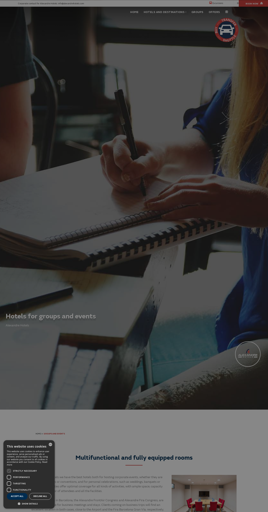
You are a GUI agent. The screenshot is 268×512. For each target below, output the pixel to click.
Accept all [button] (17, 496)
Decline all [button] (40, 496)
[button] (29, 503)
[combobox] (50, 444)
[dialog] (29, 474)
